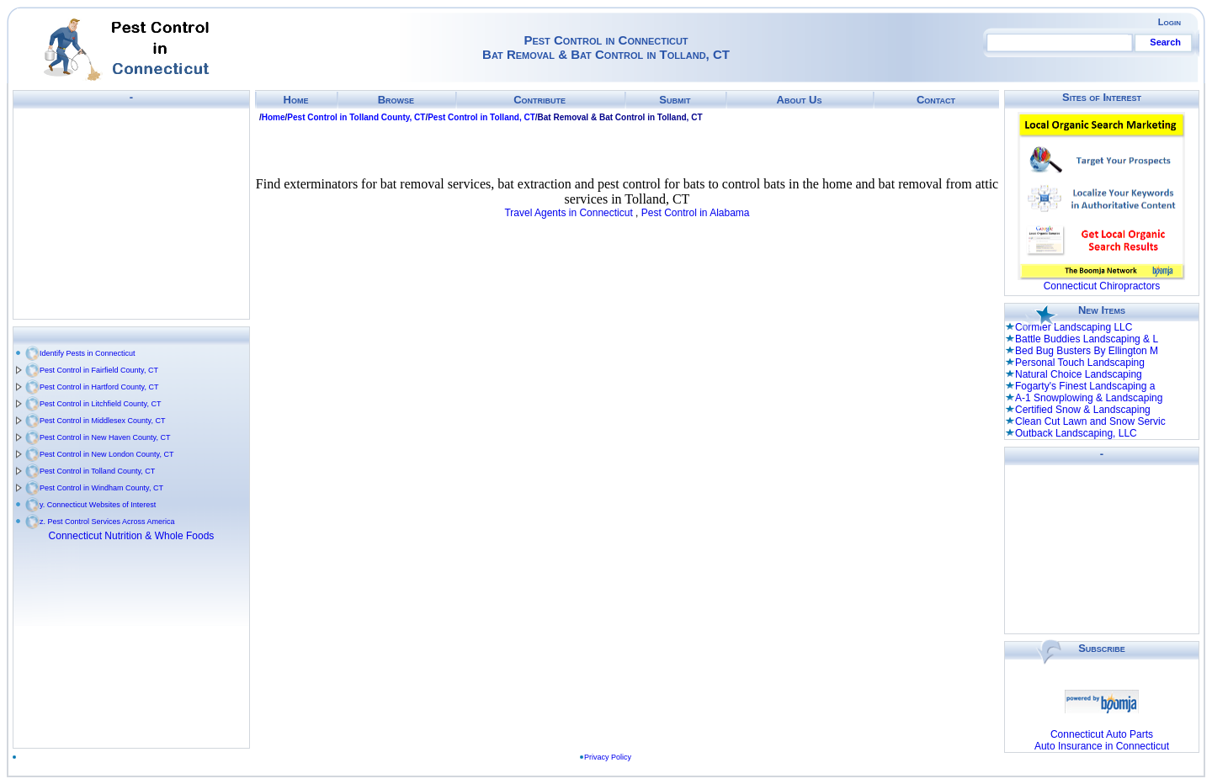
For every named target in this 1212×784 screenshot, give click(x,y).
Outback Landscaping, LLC (1076, 433)
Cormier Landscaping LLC (1073, 327)
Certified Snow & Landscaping (1083, 410)
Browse (396, 99)
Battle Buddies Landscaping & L (1086, 339)
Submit (674, 99)
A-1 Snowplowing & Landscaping (1088, 398)
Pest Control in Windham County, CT (101, 488)
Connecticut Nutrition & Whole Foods (132, 536)
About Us (799, 99)
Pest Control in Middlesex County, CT (102, 420)
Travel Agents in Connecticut (568, 213)
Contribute (539, 99)
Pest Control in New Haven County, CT (105, 437)
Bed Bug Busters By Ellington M (1086, 351)
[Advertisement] (131, 214)
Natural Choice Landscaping (1078, 374)
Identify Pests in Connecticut (88, 353)
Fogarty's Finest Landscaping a (1085, 386)
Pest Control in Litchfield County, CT (100, 404)
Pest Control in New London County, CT (106, 454)
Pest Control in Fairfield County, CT (99, 370)
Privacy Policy (607, 757)
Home (296, 99)
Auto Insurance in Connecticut (1101, 746)
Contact (936, 99)
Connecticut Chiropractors (1102, 286)
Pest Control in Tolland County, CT (97, 471)
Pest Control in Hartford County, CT (99, 387)
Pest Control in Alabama (695, 213)
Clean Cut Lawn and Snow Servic (1090, 421)
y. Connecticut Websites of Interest (98, 505)
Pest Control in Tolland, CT (481, 117)
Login (1169, 22)
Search (1165, 42)
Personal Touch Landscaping (1080, 362)
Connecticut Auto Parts (1101, 734)
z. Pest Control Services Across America (107, 521)
